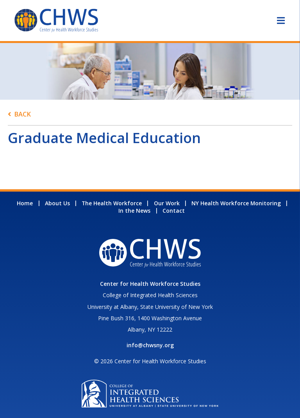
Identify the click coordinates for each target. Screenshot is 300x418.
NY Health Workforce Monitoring (236, 203)
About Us (57, 203)
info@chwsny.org (150, 345)
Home (25, 203)
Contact (173, 210)
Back (22, 113)
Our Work (167, 203)
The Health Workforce (112, 203)
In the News (134, 210)
